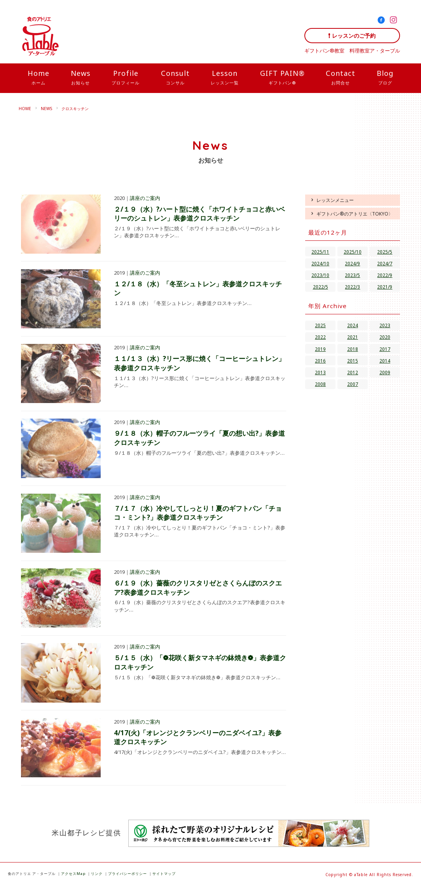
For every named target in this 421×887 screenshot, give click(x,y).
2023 (384, 325)
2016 (320, 361)
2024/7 (384, 263)
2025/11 (320, 252)
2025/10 (353, 252)
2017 (384, 349)
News (81, 77)
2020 (384, 337)
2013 (320, 372)
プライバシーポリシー (127, 873)
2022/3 (352, 287)
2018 (352, 349)
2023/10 (320, 275)
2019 (320, 349)
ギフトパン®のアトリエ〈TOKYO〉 (354, 213)
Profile (126, 77)
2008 (320, 384)
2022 (320, 337)
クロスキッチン (75, 108)
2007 (352, 384)
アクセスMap (73, 873)
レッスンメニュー (335, 200)
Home (38, 77)
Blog (385, 77)
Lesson (225, 77)
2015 (352, 361)
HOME (25, 108)
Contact (340, 77)
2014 (384, 361)
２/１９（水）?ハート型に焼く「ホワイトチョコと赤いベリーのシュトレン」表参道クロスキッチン (199, 214)
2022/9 (384, 275)
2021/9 (384, 287)
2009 (384, 372)
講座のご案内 (145, 198)
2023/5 (352, 275)
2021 (352, 337)
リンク (97, 873)
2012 (352, 372)
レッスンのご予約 (354, 35)
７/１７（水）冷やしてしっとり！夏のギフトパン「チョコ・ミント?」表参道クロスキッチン (198, 513)
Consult (175, 77)
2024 (352, 325)
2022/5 (320, 287)
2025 (320, 325)
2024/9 (352, 263)
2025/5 (384, 252)
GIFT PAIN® (282, 77)
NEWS (46, 108)
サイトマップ (164, 873)
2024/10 (320, 263)
